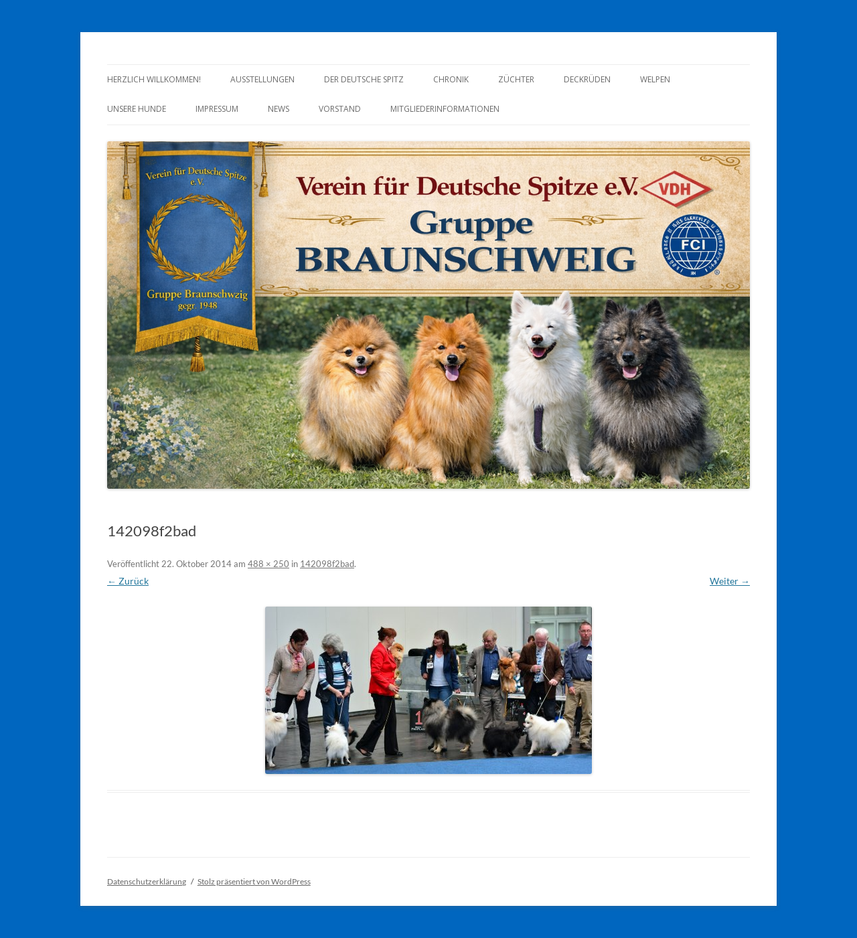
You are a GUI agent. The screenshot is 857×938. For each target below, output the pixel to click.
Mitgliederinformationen (444, 108)
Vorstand (340, 108)
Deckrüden (587, 79)
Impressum (217, 108)
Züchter (516, 79)
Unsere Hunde (136, 108)
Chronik (451, 79)
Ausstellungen (262, 79)
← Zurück (128, 581)
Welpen (655, 79)
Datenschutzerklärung (146, 881)
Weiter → (730, 581)
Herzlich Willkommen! (154, 79)
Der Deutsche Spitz (364, 79)
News (278, 108)
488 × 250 (268, 563)
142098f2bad (327, 563)
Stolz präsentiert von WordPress (254, 881)
